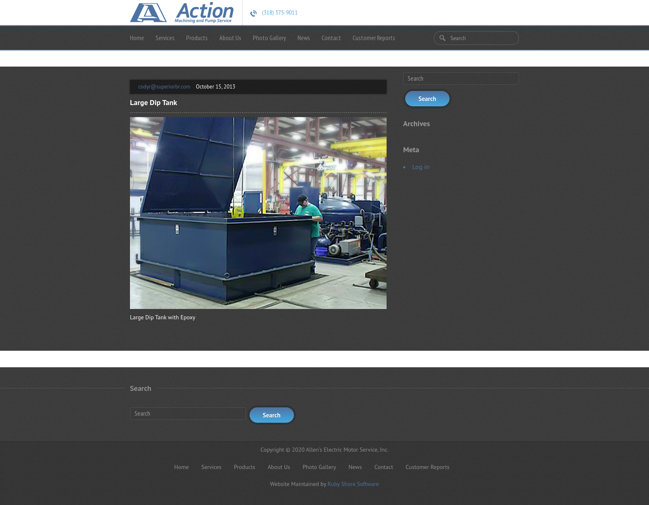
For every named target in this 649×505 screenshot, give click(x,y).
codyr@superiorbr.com (164, 86)
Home (137, 38)
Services (165, 38)
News (304, 38)
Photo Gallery (269, 38)
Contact (331, 38)
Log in (421, 167)
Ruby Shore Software (353, 484)
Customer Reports (374, 38)
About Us (230, 38)
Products (197, 38)
